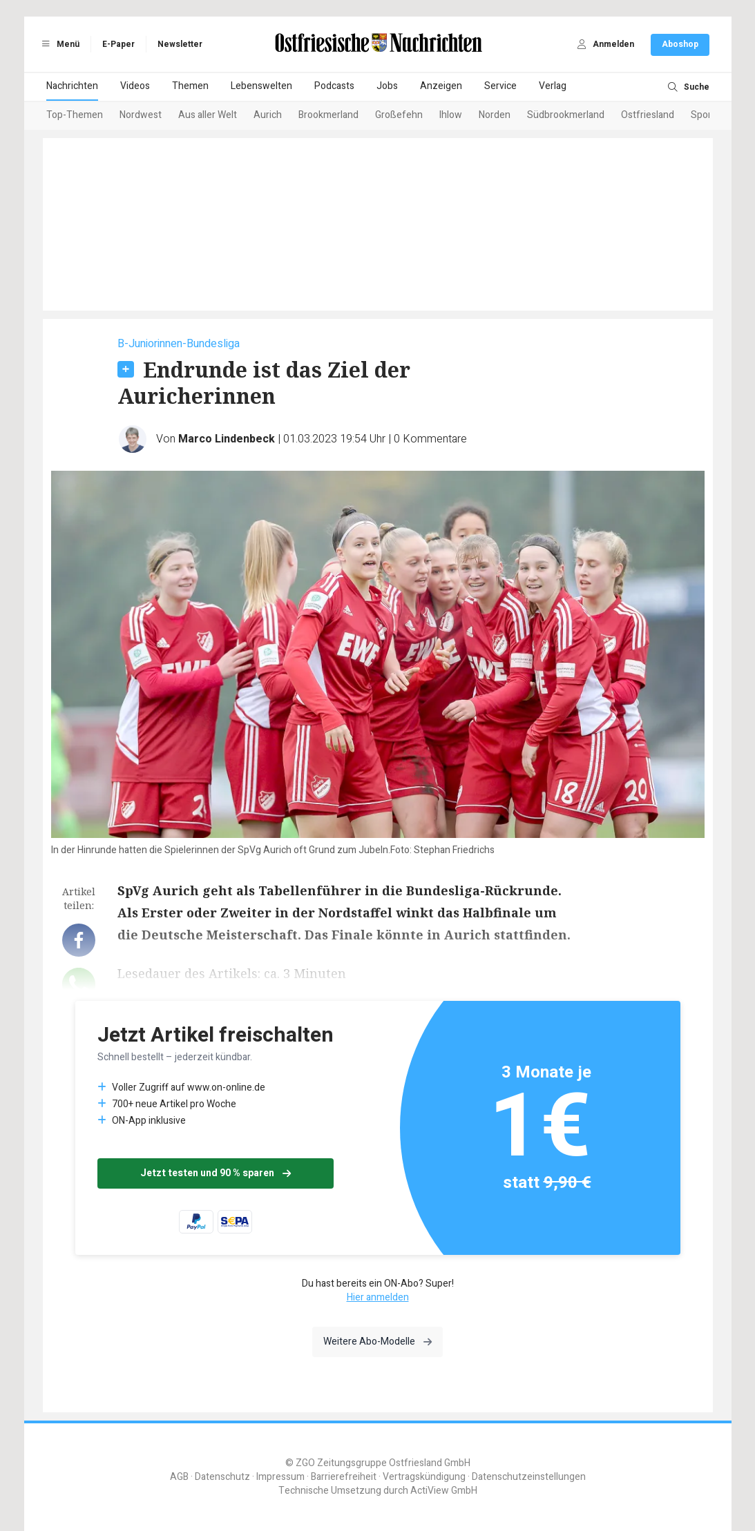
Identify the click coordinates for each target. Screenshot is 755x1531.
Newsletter (179, 44)
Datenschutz (222, 1477)
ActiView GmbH (443, 1490)
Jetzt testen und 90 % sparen (215, 1173)
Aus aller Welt (207, 115)
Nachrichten (72, 86)
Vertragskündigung (424, 1477)
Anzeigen (441, 86)
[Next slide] (692, 116)
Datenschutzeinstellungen (529, 1477)
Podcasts (334, 86)
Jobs (387, 86)
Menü (58, 44)
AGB (179, 1477)
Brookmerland (328, 115)
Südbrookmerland (565, 115)
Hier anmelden (378, 1297)
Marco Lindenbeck (226, 439)
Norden (494, 115)
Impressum (280, 1477)
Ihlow (450, 115)
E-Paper (118, 44)
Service (500, 86)
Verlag (552, 86)
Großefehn (399, 115)
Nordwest (141, 115)
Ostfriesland (647, 115)
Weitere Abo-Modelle (377, 1341)
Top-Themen (74, 115)
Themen (190, 86)
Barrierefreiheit (343, 1477)
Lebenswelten (261, 86)
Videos (135, 86)
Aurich (268, 115)
